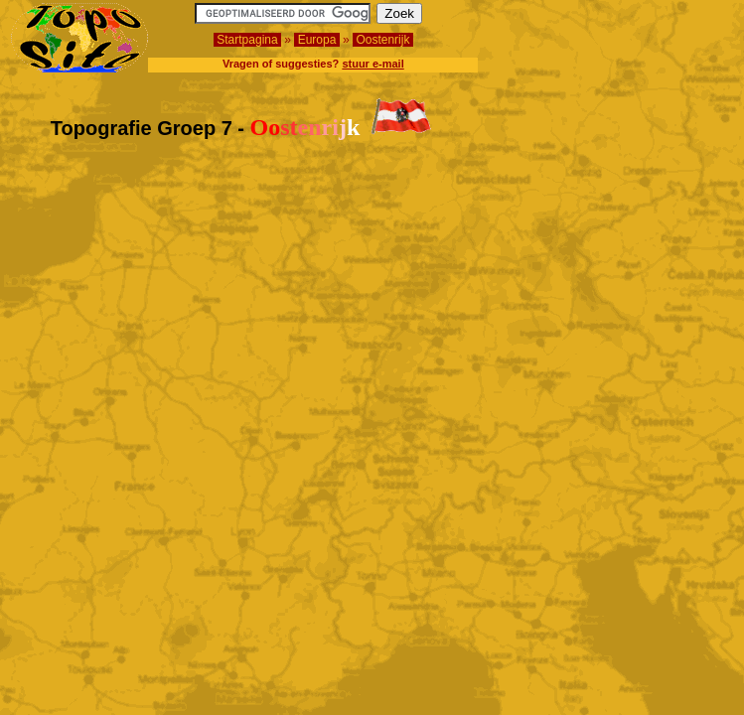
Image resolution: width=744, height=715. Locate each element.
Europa (316, 40)
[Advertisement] (618, 33)
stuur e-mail (372, 64)
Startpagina (247, 40)
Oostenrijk (383, 40)
